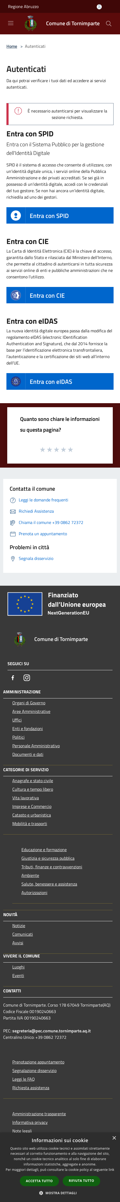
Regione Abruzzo (23, 6)
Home (11, 46)
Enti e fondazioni (27, 728)
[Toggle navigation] (11, 23)
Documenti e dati (27, 754)
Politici (18, 737)
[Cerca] (109, 23)
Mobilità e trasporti (29, 823)
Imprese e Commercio (31, 806)
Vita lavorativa (25, 798)
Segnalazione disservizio (34, 1070)
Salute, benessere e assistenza (49, 884)
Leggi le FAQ (23, 1079)
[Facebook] (13, 677)
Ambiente (30, 875)
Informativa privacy (30, 1122)
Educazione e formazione (44, 849)
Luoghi (18, 967)
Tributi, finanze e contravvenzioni (51, 867)
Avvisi (17, 942)
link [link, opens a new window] (111, 1169)
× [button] (114, 1138)
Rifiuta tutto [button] (81, 1180)
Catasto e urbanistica (31, 815)
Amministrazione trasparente (39, 1113)
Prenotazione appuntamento (38, 1062)
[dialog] (60, 1167)
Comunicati (22, 934)
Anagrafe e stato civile (32, 780)
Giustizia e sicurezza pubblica (47, 858)
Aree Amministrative (31, 711)
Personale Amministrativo (36, 745)
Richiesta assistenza (30, 1087)
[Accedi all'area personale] (99, 7)
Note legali (22, 1131)
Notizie (18, 925)
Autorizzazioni (34, 892)
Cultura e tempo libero (32, 789)
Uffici (17, 720)
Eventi (18, 975)
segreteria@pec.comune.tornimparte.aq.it (51, 1031)
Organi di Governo (28, 703)
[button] (60, 1193)
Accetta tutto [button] (39, 1181)
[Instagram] (26, 677)
